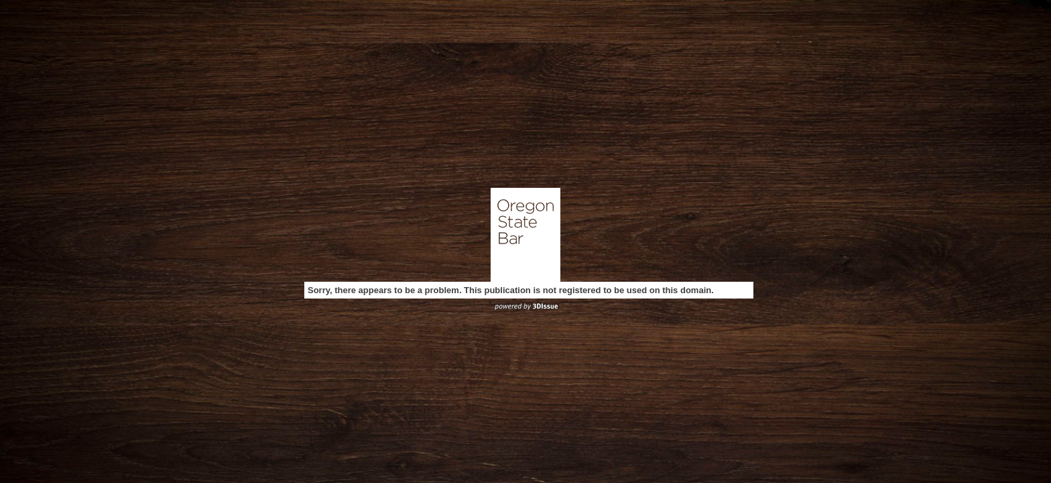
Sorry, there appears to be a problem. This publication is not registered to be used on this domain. (511, 290)
